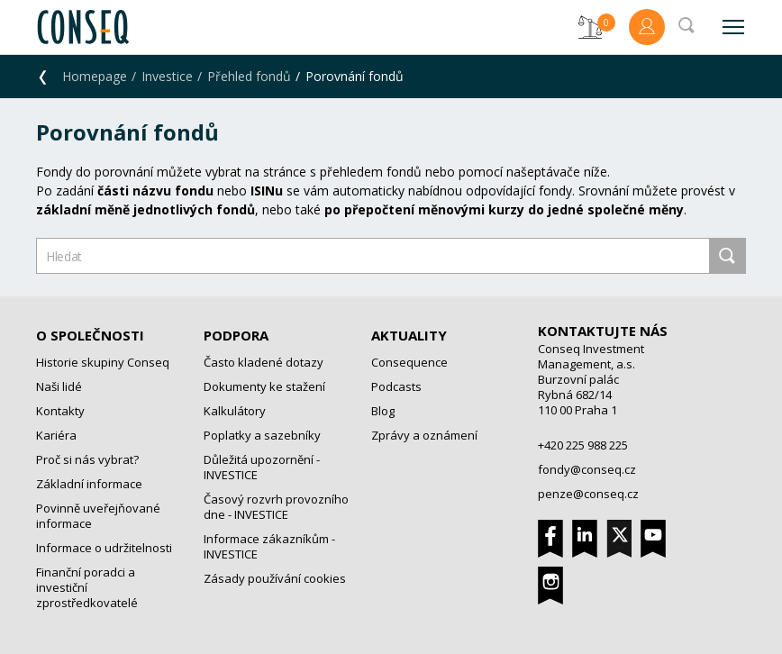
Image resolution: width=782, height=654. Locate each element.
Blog (383, 411)
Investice (167, 76)
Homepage (94, 76)
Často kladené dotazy (263, 362)
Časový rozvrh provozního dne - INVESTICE (276, 506)
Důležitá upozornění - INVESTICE (262, 467)
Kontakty (60, 411)
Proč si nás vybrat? (87, 459)
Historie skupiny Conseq (102, 362)
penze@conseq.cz (588, 494)
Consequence (409, 362)
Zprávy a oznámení (424, 435)
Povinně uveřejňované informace (98, 515)
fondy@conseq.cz (587, 469)
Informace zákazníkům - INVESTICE (269, 546)
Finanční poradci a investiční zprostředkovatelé (87, 587)
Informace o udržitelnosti (104, 548)
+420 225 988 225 (583, 445)
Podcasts (396, 386)
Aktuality (409, 335)
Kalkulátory (235, 411)
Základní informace (89, 484)
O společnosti (90, 335)
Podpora (236, 335)
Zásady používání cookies (275, 578)
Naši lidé (59, 386)
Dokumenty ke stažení (264, 386)
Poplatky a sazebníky (262, 435)
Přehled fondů (249, 76)
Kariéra (56, 435)
